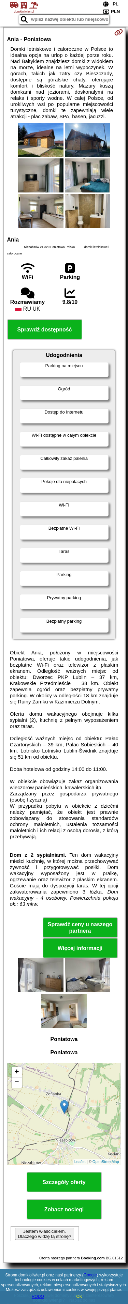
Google (90, 1275)
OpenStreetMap (106, 1162)
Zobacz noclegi (64, 1209)
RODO (38, 1296)
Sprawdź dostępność (44, 329)
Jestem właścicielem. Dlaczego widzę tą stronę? (44, 1234)
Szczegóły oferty (63, 1182)
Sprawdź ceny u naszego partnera (80, 927)
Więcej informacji (80, 948)
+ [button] (16, 1072)
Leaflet (80, 1162)
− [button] (16, 1082)
